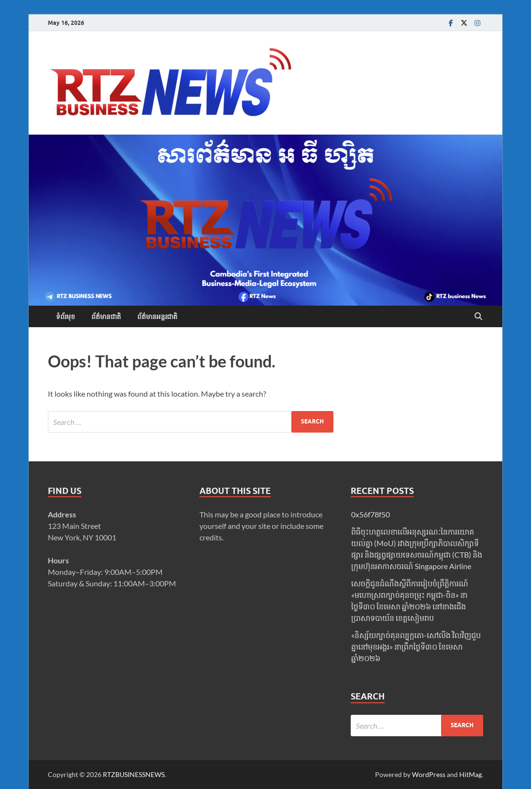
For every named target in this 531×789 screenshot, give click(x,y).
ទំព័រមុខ (65, 316)
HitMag (470, 774)
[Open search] (478, 317)
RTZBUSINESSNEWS (134, 774)
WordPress (428, 774)
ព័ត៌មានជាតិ (106, 316)
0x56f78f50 (370, 514)
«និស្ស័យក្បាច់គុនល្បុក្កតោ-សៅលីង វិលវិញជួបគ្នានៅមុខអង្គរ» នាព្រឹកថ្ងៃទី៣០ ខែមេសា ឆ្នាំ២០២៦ (416, 646)
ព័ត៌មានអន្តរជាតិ (157, 316)
